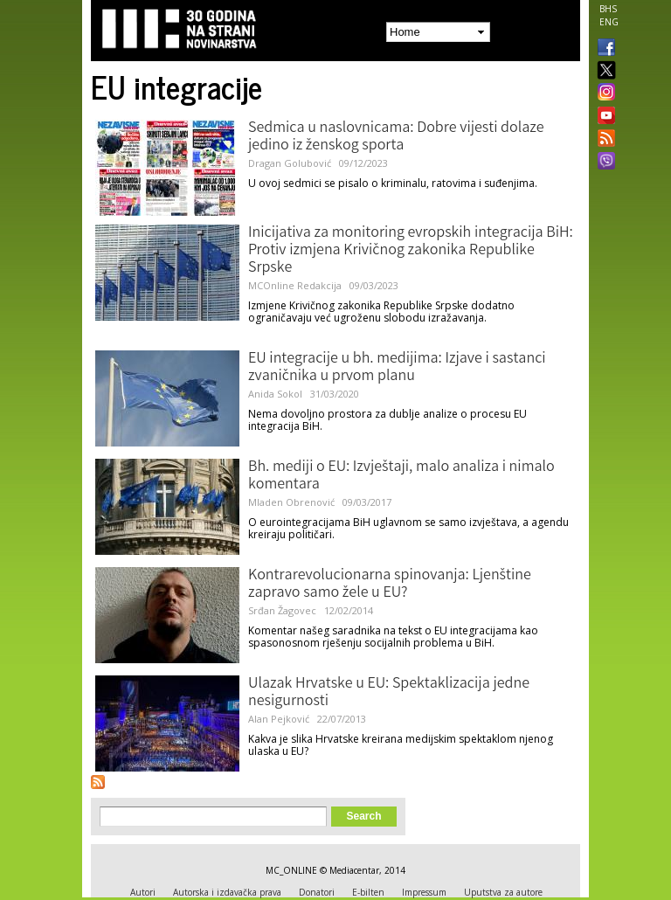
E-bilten (368, 892)
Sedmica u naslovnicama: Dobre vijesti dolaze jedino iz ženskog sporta (396, 137)
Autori (143, 892)
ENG (609, 22)
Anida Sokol (275, 393)
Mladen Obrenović (291, 502)
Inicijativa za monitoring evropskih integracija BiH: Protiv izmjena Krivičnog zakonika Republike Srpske (410, 251)
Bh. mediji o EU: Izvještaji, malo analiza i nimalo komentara (401, 476)
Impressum (424, 892)
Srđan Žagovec (282, 610)
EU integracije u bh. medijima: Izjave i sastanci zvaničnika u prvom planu (397, 368)
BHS (608, 9)
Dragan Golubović (289, 163)
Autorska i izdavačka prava (227, 892)
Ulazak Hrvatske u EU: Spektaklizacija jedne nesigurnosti (388, 693)
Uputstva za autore (503, 892)
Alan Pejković (278, 718)
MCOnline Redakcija (295, 285)
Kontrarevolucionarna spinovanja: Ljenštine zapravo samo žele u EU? (389, 584)
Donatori (317, 892)
